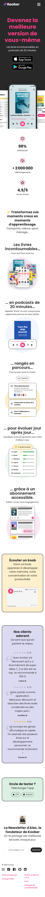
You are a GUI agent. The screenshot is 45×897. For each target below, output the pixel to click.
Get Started (22, 378)
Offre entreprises (9, 875)
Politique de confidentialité (31, 886)
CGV (26, 881)
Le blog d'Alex (8, 879)
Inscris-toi (36, 850)
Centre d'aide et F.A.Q (31, 876)
